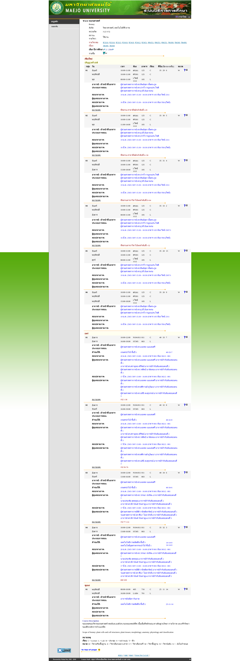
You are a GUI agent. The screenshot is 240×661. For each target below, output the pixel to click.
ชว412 (138, 42)
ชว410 (125, 42)
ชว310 (105, 42)
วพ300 (105, 46)
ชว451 (144, 42)
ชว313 (118, 42)
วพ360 (112, 46)
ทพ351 (151, 42)
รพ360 (177, 42)
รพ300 (171, 42)
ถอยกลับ (54, 26)
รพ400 (184, 42)
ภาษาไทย (181, 17)
